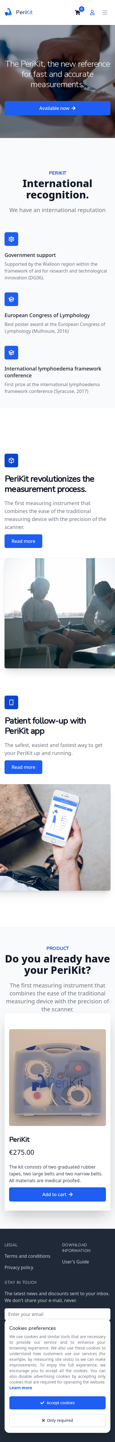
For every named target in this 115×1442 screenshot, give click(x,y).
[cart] (77, 12)
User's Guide (75, 1262)
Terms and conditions (27, 1256)
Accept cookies (57, 1407)
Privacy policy (19, 1267)
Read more (23, 541)
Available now (57, 108)
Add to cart (57, 1194)
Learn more (20, 1391)
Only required (57, 1424)
